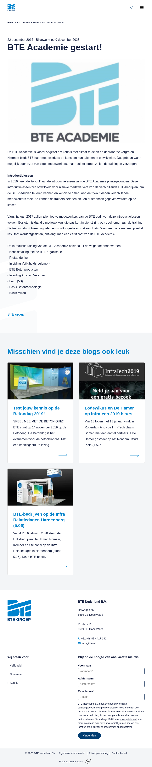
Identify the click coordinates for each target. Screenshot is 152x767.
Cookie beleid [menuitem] (119, 753)
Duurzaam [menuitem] (16, 674)
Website (63, 761)
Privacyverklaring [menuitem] (98, 753)
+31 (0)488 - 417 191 (92, 638)
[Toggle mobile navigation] (142, 7)
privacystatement (128, 719)
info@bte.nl (87, 643)
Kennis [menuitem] (14, 682)
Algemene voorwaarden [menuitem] (72, 753)
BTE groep (16, 314)
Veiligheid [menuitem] (16, 665)
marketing (77, 761)
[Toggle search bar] (132, 7)
